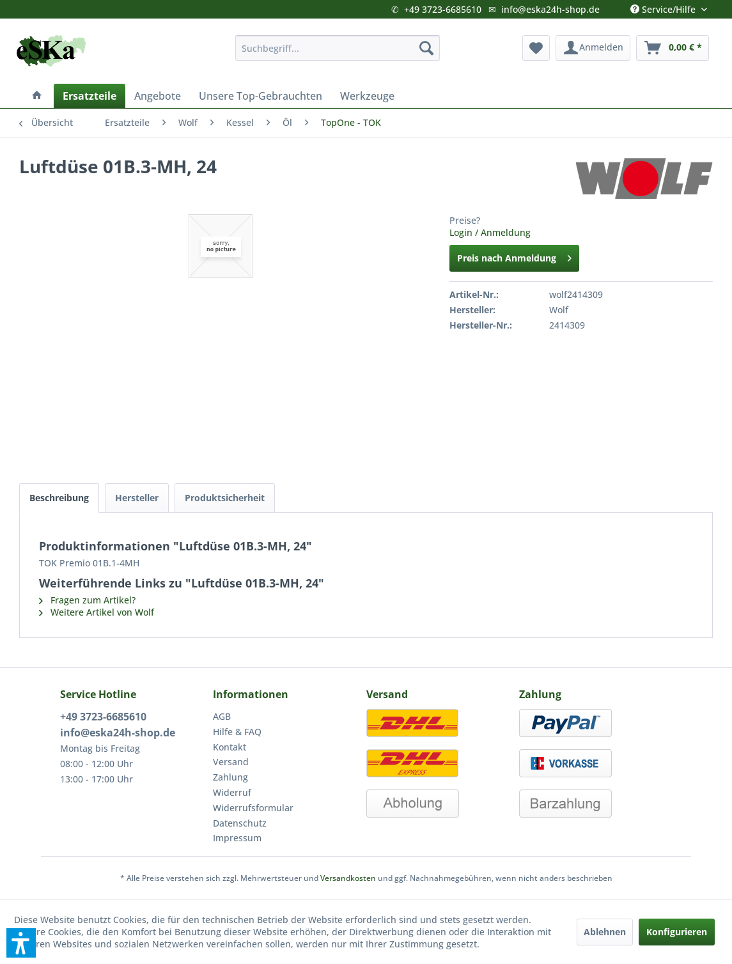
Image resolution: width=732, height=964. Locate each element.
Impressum (237, 838)
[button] (21, 943)
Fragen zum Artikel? (87, 600)
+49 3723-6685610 (442, 9)
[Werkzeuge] (367, 96)
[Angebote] (157, 96)
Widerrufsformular (253, 808)
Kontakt (229, 747)
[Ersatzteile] (89, 96)
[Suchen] (426, 48)
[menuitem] (337, 48)
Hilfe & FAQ (237, 732)
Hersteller (137, 498)
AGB (222, 716)
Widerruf (232, 792)
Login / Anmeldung (490, 232)
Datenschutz (240, 823)
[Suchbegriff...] (337, 48)
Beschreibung (59, 498)
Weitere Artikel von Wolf (96, 612)
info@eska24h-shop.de (550, 9)
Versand (231, 762)
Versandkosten (348, 878)
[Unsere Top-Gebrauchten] (260, 96)
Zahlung (230, 777)
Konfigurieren (676, 932)
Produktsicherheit (225, 498)
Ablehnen (605, 932)
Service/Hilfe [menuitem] (664, 6)
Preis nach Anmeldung (514, 256)
